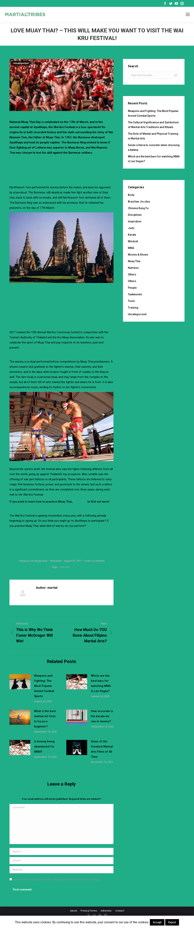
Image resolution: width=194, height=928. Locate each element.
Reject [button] (172, 922)
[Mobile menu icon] (187, 14)
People (132, 287)
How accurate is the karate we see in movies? (102, 716)
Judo (131, 228)
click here (80, 501)
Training (133, 307)
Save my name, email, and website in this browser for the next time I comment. (57, 879)
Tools (131, 301)
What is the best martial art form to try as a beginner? (45, 718)
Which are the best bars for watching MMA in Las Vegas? (101, 683)
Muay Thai (64, 567)
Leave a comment (94, 560)
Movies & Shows (138, 254)
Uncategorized (21, 63)
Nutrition (133, 267)
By (55, 560)
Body (131, 194)
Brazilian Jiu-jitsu (139, 201)
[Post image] (19, 681)
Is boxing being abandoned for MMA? (44, 746)
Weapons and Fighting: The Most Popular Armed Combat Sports (44, 686)
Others (132, 274)
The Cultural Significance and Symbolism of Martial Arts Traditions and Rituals (153, 125)
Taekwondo (135, 294)
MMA (131, 247)
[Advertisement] (78, 165)
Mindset (133, 241)
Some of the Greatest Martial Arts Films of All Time (102, 749)
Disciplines (135, 214)
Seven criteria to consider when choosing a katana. (154, 147)
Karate (132, 234)
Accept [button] (157, 922)
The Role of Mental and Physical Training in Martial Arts (153, 136)
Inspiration (134, 221)
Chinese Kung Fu (138, 208)
